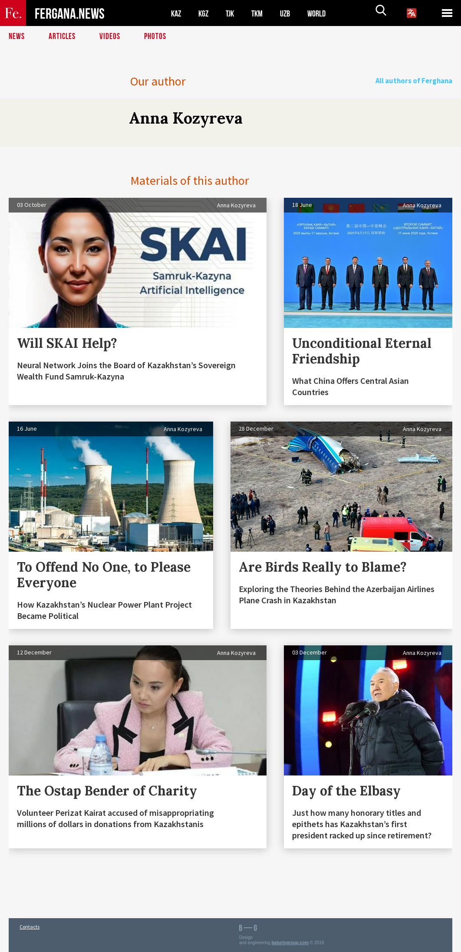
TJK (233, 13)
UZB (290, 13)
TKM (261, 13)
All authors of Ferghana (418, 81)
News (17, 37)
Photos (156, 37)
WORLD (324, 13)
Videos (111, 37)
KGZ (205, 13)
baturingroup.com (290, 942)
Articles (63, 37)
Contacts (30, 926)
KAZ (176, 13)
